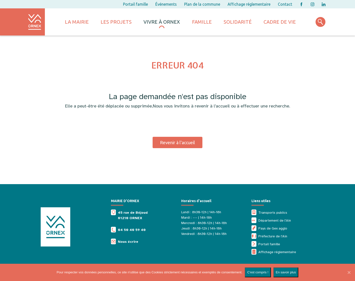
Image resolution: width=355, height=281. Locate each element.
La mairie (77, 22)
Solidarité (238, 22)
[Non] (348, 272)
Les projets (116, 22)
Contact (285, 4)
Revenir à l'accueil (177, 142)
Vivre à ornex (161, 22)
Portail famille (135, 4)
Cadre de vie (280, 22)
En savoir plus (286, 272)
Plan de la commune (202, 4)
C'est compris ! (257, 272)
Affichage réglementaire (249, 4)
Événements (166, 4)
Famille (202, 22)
